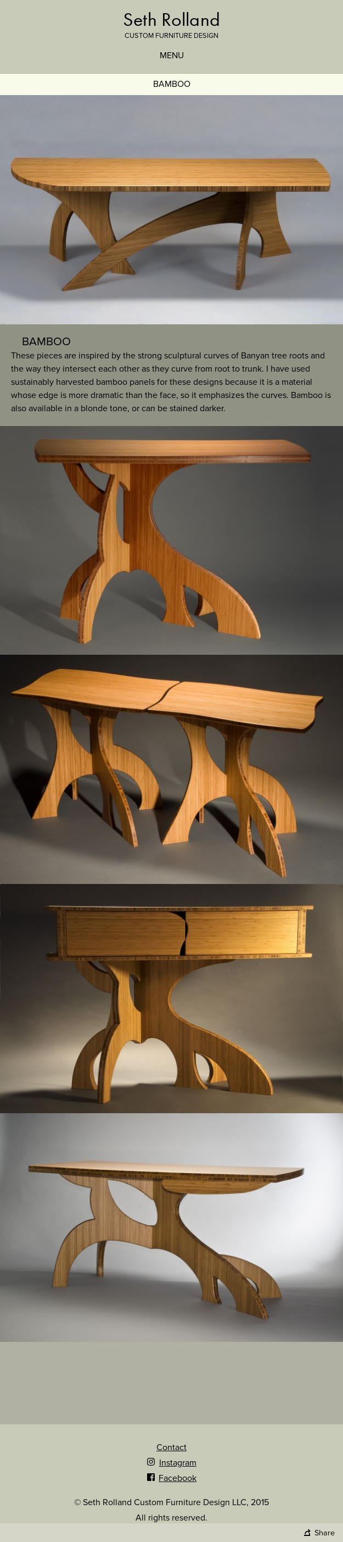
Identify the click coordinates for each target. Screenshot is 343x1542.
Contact (171, 1447)
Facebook (171, 1478)
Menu (172, 55)
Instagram (171, 1462)
